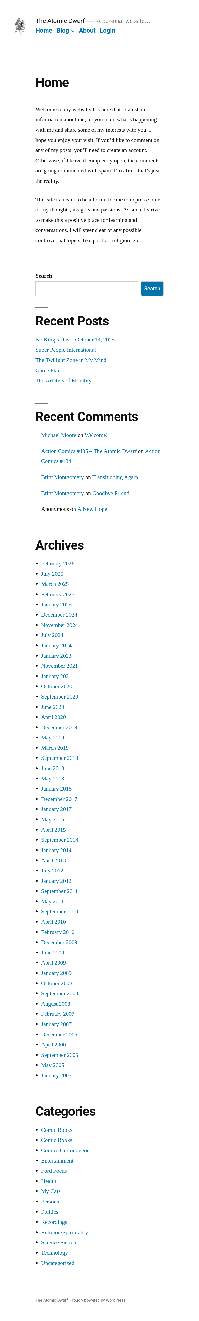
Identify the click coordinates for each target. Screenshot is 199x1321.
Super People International (65, 349)
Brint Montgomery (62, 477)
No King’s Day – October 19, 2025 (75, 339)
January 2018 (56, 788)
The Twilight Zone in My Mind (70, 360)
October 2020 (56, 686)
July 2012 (52, 870)
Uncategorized (57, 1263)
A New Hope (92, 509)
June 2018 (52, 768)
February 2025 (57, 594)
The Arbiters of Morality (63, 380)
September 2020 (59, 696)
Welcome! (96, 435)
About (87, 30)
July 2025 (52, 574)
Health (48, 1181)
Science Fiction (58, 1242)
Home (43, 30)
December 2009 (59, 942)
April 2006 (53, 1044)
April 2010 (53, 921)
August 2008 (55, 1003)
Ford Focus (54, 1170)
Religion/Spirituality (64, 1232)
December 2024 (59, 614)
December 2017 (59, 799)
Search (43, 275)
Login (107, 30)
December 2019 (59, 727)
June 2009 (52, 952)
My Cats (51, 1191)
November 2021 (59, 666)
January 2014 (56, 850)
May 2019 (52, 737)
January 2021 (56, 676)
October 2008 (56, 983)
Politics (49, 1212)
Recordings (54, 1222)
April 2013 (53, 860)
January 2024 (56, 645)
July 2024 (52, 635)
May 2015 (52, 819)
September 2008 (59, 993)
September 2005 (59, 1055)
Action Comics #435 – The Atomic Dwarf (89, 451)
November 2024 (59, 625)
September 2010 (59, 911)
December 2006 (59, 1034)
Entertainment (57, 1160)
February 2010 (57, 932)
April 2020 (53, 717)
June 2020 (52, 707)
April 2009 (53, 962)
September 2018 (59, 758)
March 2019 (55, 747)
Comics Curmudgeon (65, 1150)
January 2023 (56, 655)
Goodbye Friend (110, 493)
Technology (54, 1252)
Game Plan (48, 370)
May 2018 (52, 778)
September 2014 (59, 840)
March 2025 (55, 584)
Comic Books (56, 1130)
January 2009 (56, 973)
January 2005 (56, 1075)
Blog (62, 30)
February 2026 (57, 563)
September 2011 (59, 891)
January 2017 (56, 809)
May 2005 (52, 1065)
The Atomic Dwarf (60, 21)
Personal (51, 1201)
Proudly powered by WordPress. (98, 1300)
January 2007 (56, 1024)
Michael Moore (58, 435)
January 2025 (56, 604)
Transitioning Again (115, 477)
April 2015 (53, 829)
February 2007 (57, 1014)
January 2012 (56, 881)
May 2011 (52, 901)
